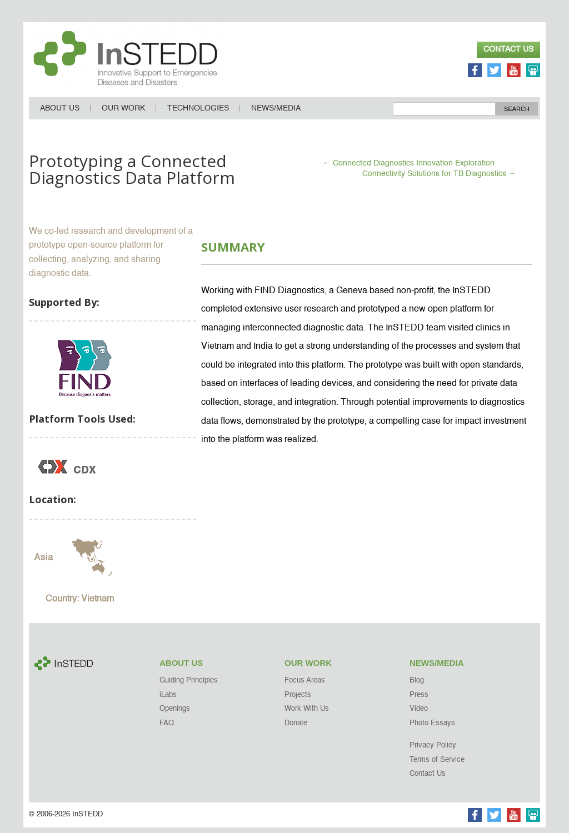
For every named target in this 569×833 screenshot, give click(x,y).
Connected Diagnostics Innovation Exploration (409, 169)
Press (419, 700)
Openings (174, 715)
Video (419, 715)
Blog (417, 686)
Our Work (123, 114)
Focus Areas (304, 686)
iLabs (168, 700)
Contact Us (508, 49)
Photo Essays (432, 728)
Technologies (198, 114)
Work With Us (306, 715)
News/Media (276, 114)
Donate (295, 728)
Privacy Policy (433, 751)
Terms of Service (437, 765)
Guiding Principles (188, 686)
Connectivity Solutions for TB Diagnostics (439, 179)
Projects (297, 700)
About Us (59, 114)
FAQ (166, 728)
